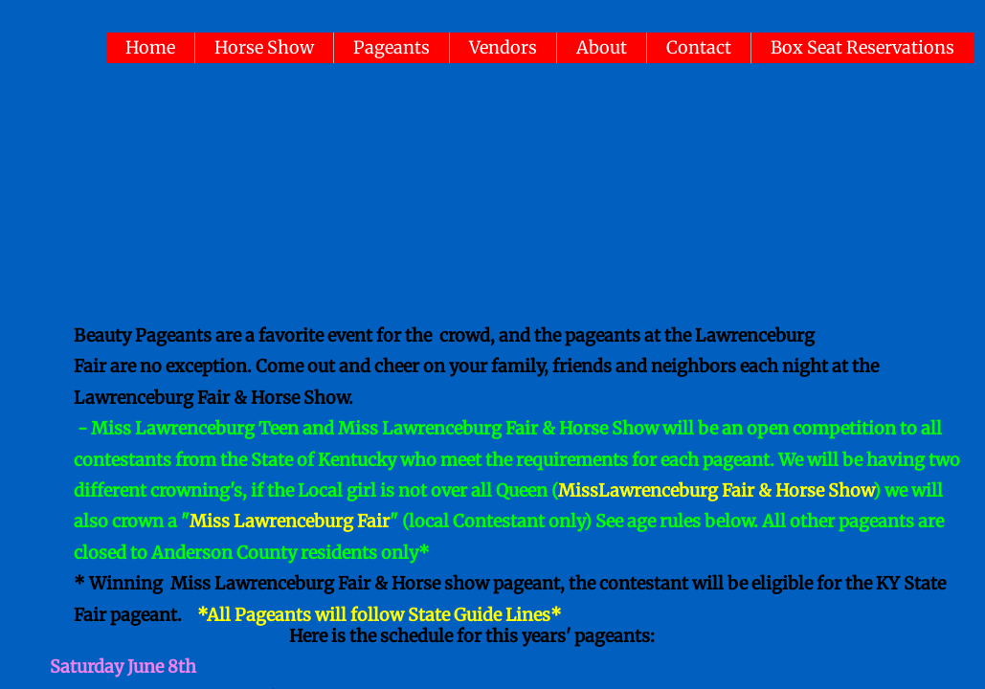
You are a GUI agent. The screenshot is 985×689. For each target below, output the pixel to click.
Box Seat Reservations (862, 47)
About (601, 47)
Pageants (391, 47)
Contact (698, 47)
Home (150, 47)
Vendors (503, 47)
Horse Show (264, 47)
